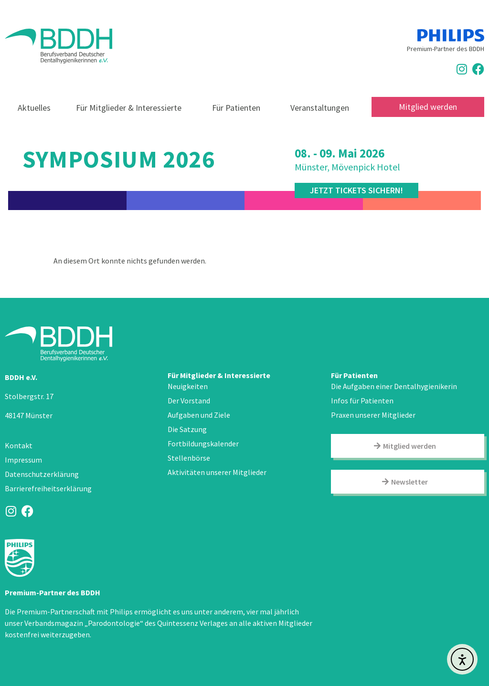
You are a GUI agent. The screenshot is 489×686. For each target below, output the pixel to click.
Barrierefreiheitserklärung (48, 488)
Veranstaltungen (319, 107)
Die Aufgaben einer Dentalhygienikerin (394, 386)
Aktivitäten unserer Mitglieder (217, 472)
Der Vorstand (189, 400)
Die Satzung (187, 429)
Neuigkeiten (188, 386)
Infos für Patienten (362, 400)
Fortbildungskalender (203, 443)
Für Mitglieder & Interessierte (131, 107)
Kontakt (18, 445)
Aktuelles (34, 107)
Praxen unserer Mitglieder (373, 415)
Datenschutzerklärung (42, 474)
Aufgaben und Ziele (199, 415)
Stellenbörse (189, 458)
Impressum (23, 459)
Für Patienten (238, 107)
